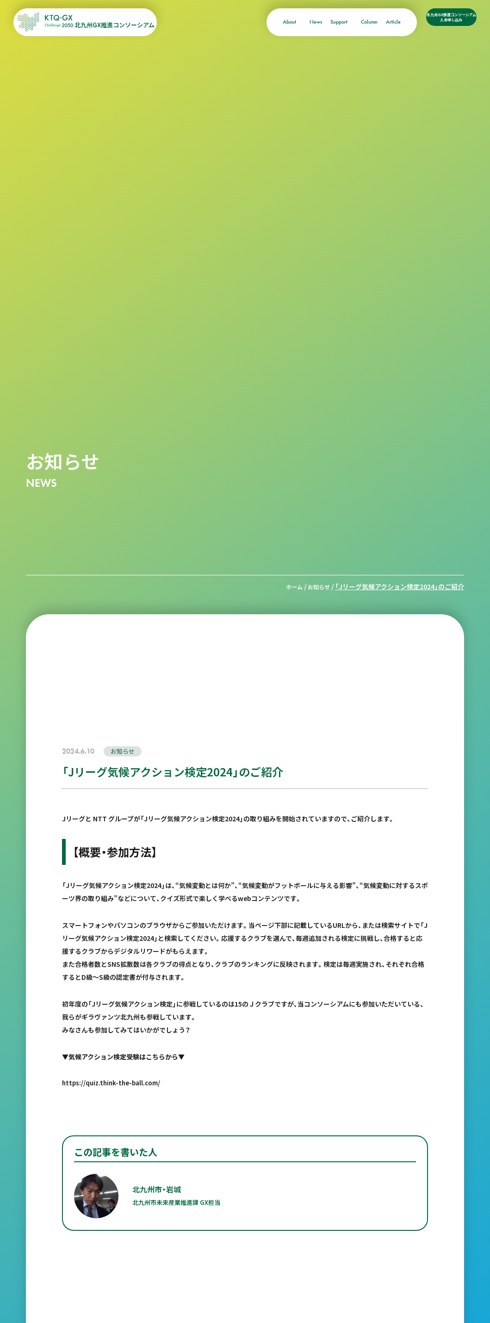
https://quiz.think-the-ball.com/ (113, 1082)
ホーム (289, 586)
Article (365, 21)
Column (341, 21)
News (288, 21)
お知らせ (317, 586)
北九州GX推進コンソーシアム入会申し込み (437, 22)
